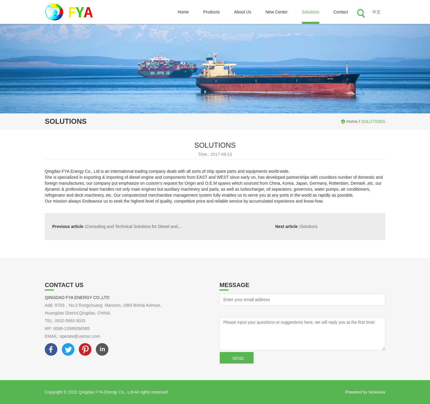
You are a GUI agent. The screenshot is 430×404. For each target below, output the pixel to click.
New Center (276, 12)
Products (211, 12)
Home (183, 12)
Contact (341, 12)
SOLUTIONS (373, 121)
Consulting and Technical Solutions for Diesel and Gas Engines (127, 226)
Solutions (310, 12)
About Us (242, 12)
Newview (376, 392)
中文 (376, 12)
